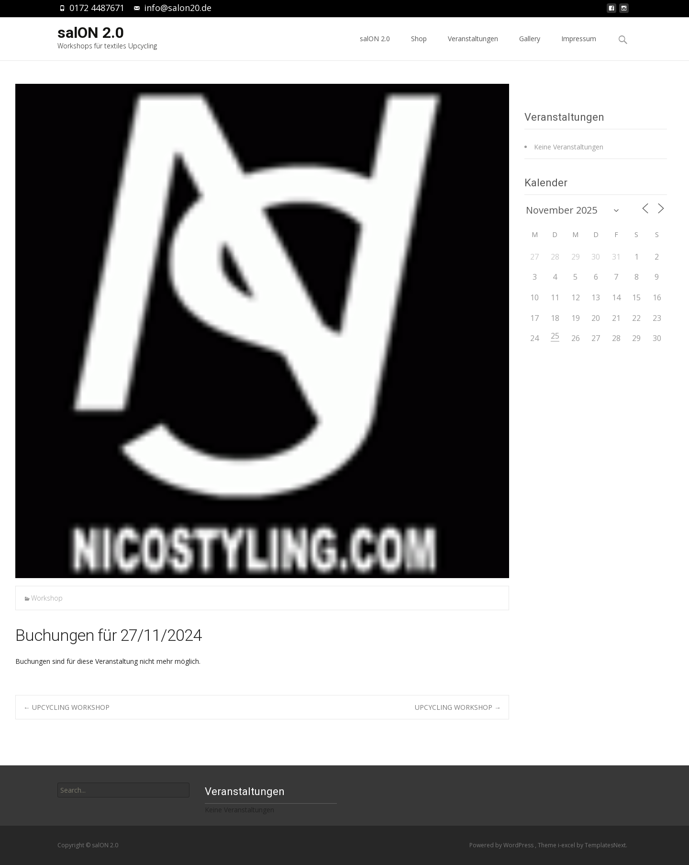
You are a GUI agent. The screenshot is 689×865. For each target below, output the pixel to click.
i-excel (567, 845)
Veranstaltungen (473, 47)
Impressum (578, 47)
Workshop (47, 598)
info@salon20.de (177, 7)
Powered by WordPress (502, 845)
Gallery (529, 47)
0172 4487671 (96, 7)
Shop (419, 47)
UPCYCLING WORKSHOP (66, 707)
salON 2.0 (375, 47)
